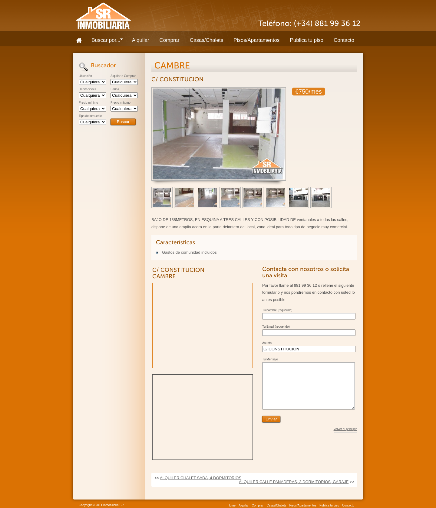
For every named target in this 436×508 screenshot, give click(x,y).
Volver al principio (345, 438)
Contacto (344, 40)
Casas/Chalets (206, 40)
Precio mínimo (88, 102)
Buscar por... (104, 41)
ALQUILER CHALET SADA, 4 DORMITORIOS (200, 478)
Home (81, 40)
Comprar (170, 40)
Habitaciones (87, 89)
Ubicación (85, 76)
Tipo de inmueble (90, 116)
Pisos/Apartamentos (256, 40)
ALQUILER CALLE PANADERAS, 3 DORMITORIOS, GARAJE (293, 482)
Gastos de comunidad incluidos (189, 252)
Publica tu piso (306, 40)
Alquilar (140, 40)
